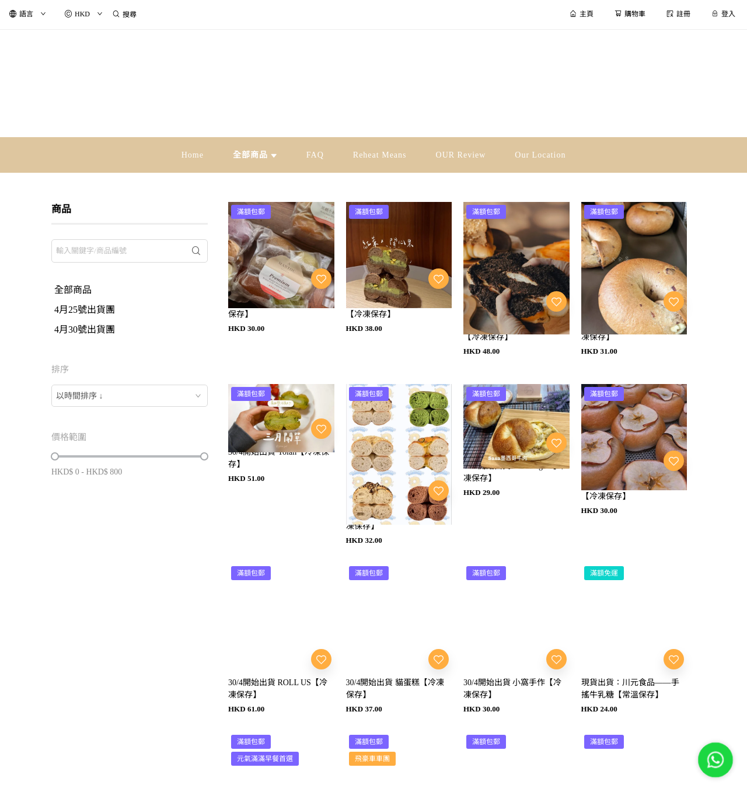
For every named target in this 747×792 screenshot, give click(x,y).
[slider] (55, 456)
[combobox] (129, 396)
